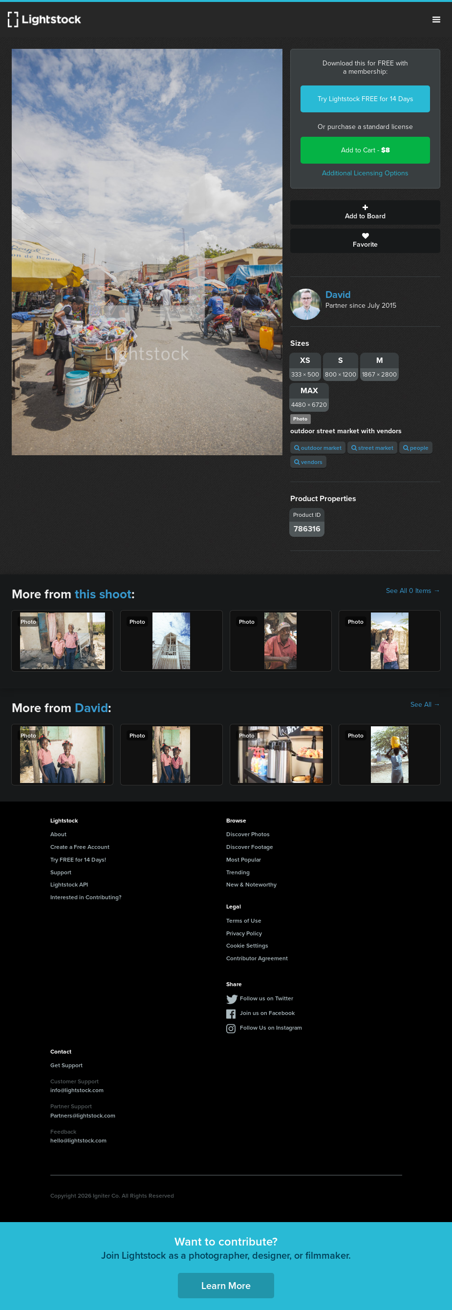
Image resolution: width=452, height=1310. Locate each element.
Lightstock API (69, 884)
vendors (308, 462)
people (416, 448)
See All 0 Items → (413, 591)
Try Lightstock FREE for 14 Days (365, 99)
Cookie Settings (247, 945)
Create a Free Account (79, 847)
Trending (238, 872)
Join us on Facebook (267, 1013)
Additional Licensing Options (365, 173)
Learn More (226, 1285)
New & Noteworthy (251, 884)
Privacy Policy (244, 933)
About (58, 834)
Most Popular (243, 859)
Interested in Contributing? (86, 897)
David (338, 294)
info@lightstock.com (77, 1090)
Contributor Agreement (257, 958)
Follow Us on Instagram (271, 1027)
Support (60, 872)
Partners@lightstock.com (82, 1115)
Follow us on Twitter (266, 998)
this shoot (103, 594)
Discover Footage (249, 847)
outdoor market (318, 448)
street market (372, 448)
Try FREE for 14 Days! (78, 859)
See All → (425, 705)
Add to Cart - (365, 150)
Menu (436, 19)
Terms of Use (243, 920)
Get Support (66, 1065)
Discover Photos (248, 834)
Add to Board (365, 212)
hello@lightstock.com (78, 1140)
